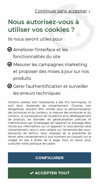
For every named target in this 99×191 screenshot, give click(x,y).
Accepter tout (49, 172)
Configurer (49, 157)
